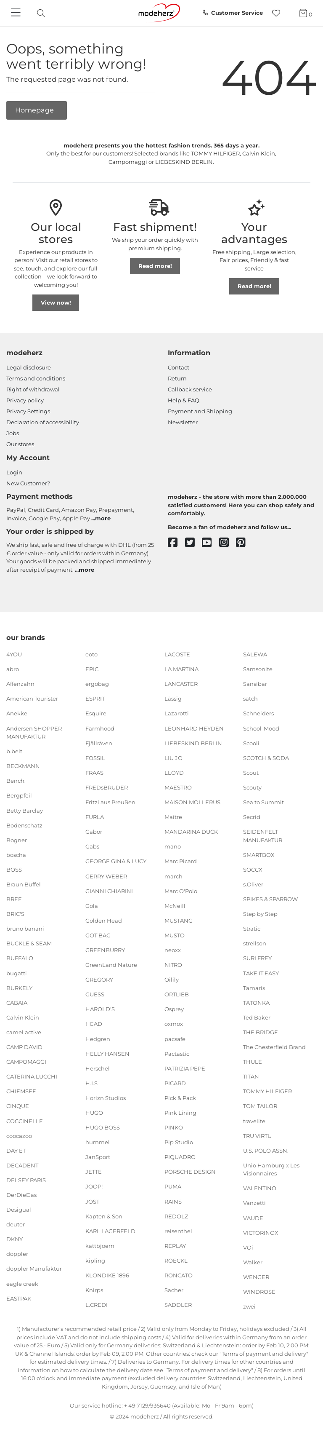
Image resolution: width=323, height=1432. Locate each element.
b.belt (14, 751)
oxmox (173, 1023)
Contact (178, 367)
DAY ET (16, 1150)
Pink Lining (180, 1112)
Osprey (174, 1009)
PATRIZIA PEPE (184, 1068)
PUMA (172, 1186)
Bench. (16, 780)
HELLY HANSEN (107, 1053)
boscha (16, 854)
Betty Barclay (24, 810)
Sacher (173, 1290)
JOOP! (94, 1186)
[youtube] (210, 543)
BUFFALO (19, 958)
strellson (254, 943)
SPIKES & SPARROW (270, 899)
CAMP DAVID (24, 1047)
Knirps (94, 1290)
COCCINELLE (24, 1120)
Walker (252, 1262)
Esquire (95, 713)
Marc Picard (180, 861)
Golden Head (103, 920)
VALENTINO (259, 1188)
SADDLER (178, 1304)
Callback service (190, 389)
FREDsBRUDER (106, 787)
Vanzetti (254, 1202)
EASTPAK (18, 1298)
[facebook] (176, 543)
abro (12, 669)
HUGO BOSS (102, 1127)
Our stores (20, 444)
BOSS (14, 869)
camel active (23, 1032)
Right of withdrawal (33, 389)
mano (172, 846)
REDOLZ (176, 1216)
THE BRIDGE (260, 1032)
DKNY (14, 1239)
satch (250, 698)
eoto (91, 654)
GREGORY (99, 979)
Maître (173, 817)
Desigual (18, 1209)
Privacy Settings (28, 411)
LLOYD (174, 772)
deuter (15, 1224)
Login (14, 472)
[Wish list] (278, 13)
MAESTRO (178, 787)
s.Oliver (253, 884)
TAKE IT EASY (261, 972)
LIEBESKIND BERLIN (193, 742)
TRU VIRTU (257, 1135)
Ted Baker (256, 1017)
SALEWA (255, 654)
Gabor (93, 831)
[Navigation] (16, 13)
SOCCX (252, 869)
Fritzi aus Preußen (110, 802)
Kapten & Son (103, 1216)
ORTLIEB (176, 994)
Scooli (251, 742)
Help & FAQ (183, 400)
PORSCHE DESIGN (190, 1171)
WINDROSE (259, 1291)
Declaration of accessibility (42, 422)
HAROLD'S (100, 1009)
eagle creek (22, 1283)
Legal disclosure (28, 367)
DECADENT (22, 1165)
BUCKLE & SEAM (29, 943)
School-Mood (261, 728)
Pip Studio (178, 1142)
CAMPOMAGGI (26, 1061)
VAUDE (253, 1217)
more (103, 518)
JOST (92, 1201)
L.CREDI (96, 1304)
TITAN (251, 1076)
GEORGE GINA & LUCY (115, 861)
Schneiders (258, 713)
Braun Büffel (23, 884)
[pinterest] (244, 543)
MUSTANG (178, 920)
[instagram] (227, 543)
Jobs (12, 433)
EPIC (91, 669)
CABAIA (16, 1002)
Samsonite (258, 669)
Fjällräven (98, 742)
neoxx (172, 950)
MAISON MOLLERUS (192, 802)
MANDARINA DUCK (191, 831)
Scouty (252, 787)
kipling (95, 1260)
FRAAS (94, 772)
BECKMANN (23, 766)
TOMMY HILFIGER (267, 1091)
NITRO (173, 964)
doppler (17, 1253)
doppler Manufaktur (34, 1268)
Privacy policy (25, 400)
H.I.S (91, 1083)
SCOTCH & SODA (266, 758)
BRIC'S (15, 913)
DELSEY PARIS (26, 1180)
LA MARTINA (181, 669)
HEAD (93, 1023)
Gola (91, 905)
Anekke (16, 713)
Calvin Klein (22, 1017)
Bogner (16, 840)
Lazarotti (176, 713)
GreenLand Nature (111, 964)
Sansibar (255, 683)
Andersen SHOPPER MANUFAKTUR (34, 732)
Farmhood (99, 728)
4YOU (14, 654)
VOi (248, 1247)
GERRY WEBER (106, 876)
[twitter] (193, 543)
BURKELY (19, 987)
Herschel (97, 1068)
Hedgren (97, 1038)
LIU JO (173, 758)
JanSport (97, 1157)
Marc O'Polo (180, 890)
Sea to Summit (263, 802)
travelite (254, 1120)
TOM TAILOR (260, 1106)
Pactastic (176, 1053)
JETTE (93, 1171)
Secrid (251, 817)
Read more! (155, 265)
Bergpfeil (19, 795)
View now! (56, 302)
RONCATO (178, 1275)
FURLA (94, 817)
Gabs (92, 846)
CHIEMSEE (21, 1091)
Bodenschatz (24, 825)
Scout (251, 772)
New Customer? (28, 483)
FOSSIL (95, 758)
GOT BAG (98, 935)
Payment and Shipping (200, 411)
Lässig (173, 698)
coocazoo (19, 1135)
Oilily (171, 979)
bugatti (16, 972)
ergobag (97, 683)
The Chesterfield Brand (274, 1047)
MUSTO (174, 935)
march (173, 876)
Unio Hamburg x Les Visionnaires (271, 1169)
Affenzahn (20, 683)
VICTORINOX (260, 1232)
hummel (97, 1142)
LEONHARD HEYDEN (194, 728)
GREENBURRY (105, 950)
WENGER (256, 1277)
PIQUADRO (180, 1157)
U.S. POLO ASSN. (266, 1150)
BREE (14, 899)
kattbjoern (99, 1245)
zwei (249, 1306)
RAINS (173, 1201)
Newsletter (183, 422)
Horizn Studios (105, 1098)
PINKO (173, 1127)
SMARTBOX (259, 854)
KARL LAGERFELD (110, 1231)
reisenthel (178, 1231)
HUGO (94, 1112)
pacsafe (174, 1038)
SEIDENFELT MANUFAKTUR (262, 835)
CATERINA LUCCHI (31, 1076)
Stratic (251, 928)
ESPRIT (95, 698)
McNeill (174, 905)
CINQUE (17, 1106)
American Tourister (32, 698)
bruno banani (25, 928)
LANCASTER (181, 683)
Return (177, 378)
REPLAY (175, 1245)
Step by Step (260, 913)
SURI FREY (257, 958)
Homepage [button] (35, 110)
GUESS (94, 994)
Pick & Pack (180, 1098)
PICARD (175, 1083)
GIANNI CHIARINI (109, 890)
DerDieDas (21, 1194)
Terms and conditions (35, 378)
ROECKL (176, 1260)
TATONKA (256, 1002)
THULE (252, 1061)
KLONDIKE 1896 (107, 1275)
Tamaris (254, 987)
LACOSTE (177, 654)
